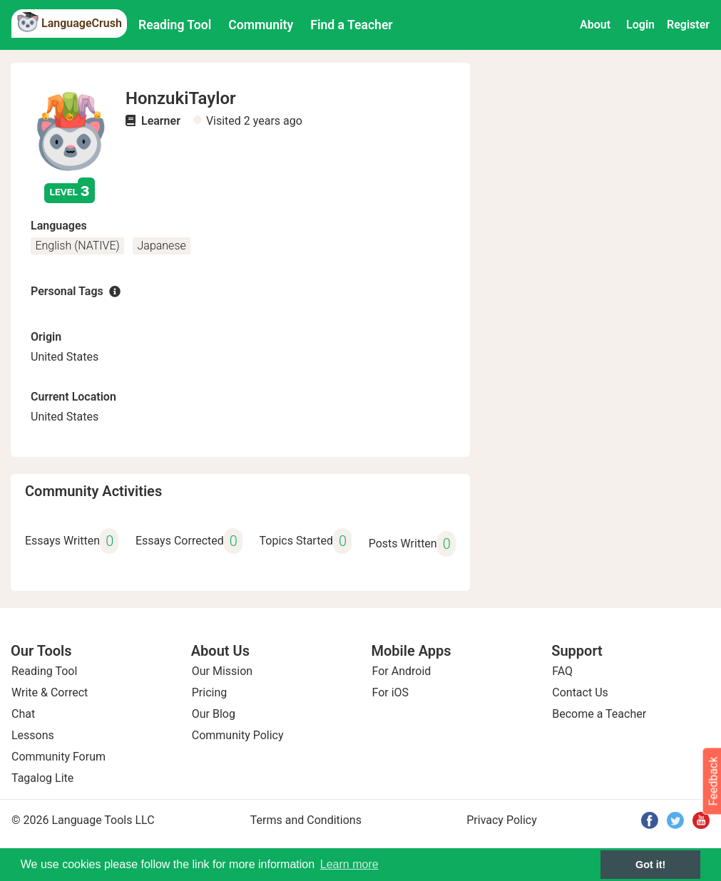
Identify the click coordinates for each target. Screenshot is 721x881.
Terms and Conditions (306, 820)
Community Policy (238, 735)
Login (640, 24)
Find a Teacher (351, 25)
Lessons (32, 735)
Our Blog (213, 714)
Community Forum (58, 756)
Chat (23, 714)
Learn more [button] (349, 864)
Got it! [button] (650, 864)
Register (688, 24)
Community (260, 25)
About (595, 24)
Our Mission (222, 671)
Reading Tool (174, 25)
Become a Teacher (599, 714)
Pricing (209, 692)
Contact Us (580, 692)
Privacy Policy (501, 820)
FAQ (562, 671)
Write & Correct (49, 692)
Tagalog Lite (42, 778)
